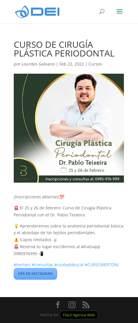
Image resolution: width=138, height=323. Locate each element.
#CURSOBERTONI (102, 264)
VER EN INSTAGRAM (35, 273)
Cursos (95, 64)
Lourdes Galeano (38, 64)
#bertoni (22, 264)
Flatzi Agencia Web (79, 315)
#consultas (42, 264)
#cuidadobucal (69, 264)
